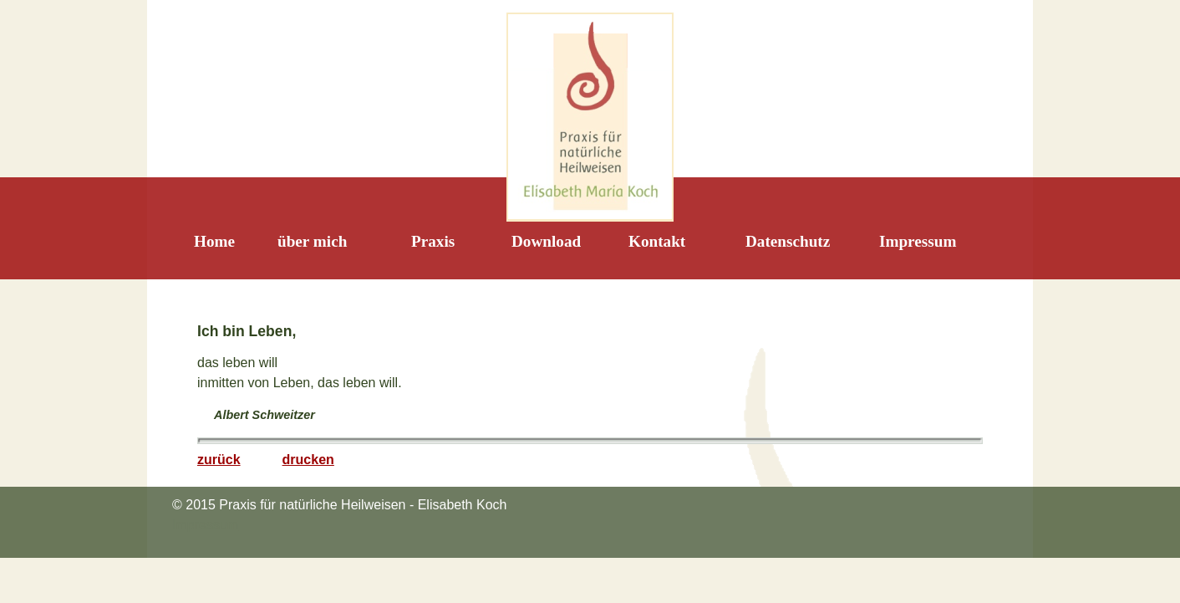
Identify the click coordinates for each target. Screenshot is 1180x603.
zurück (219, 459)
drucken (308, 459)
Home (214, 241)
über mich (312, 241)
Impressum (917, 241)
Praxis (433, 241)
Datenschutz (787, 241)
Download (546, 241)
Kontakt (656, 241)
